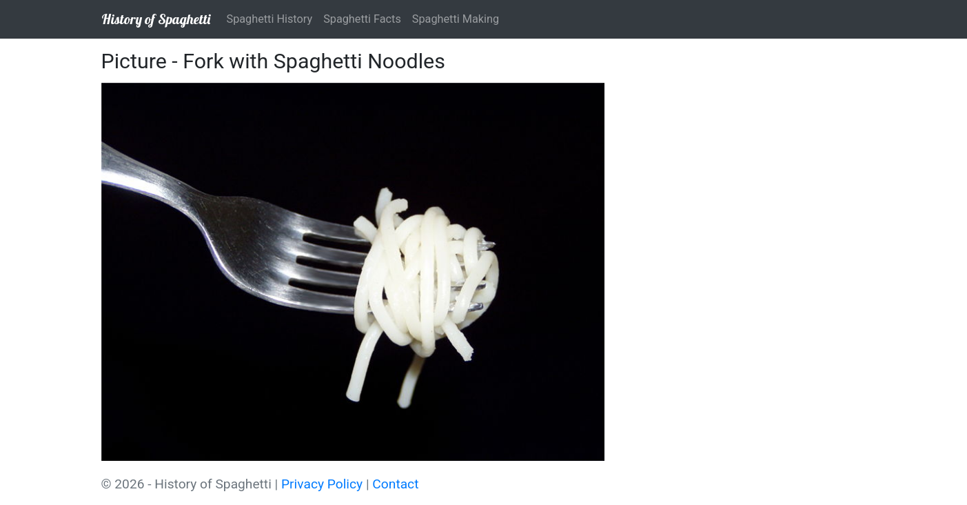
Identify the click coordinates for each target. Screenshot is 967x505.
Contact (395, 484)
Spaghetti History (270, 19)
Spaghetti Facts (362, 19)
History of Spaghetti (155, 19)
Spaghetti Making (455, 19)
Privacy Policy (322, 484)
